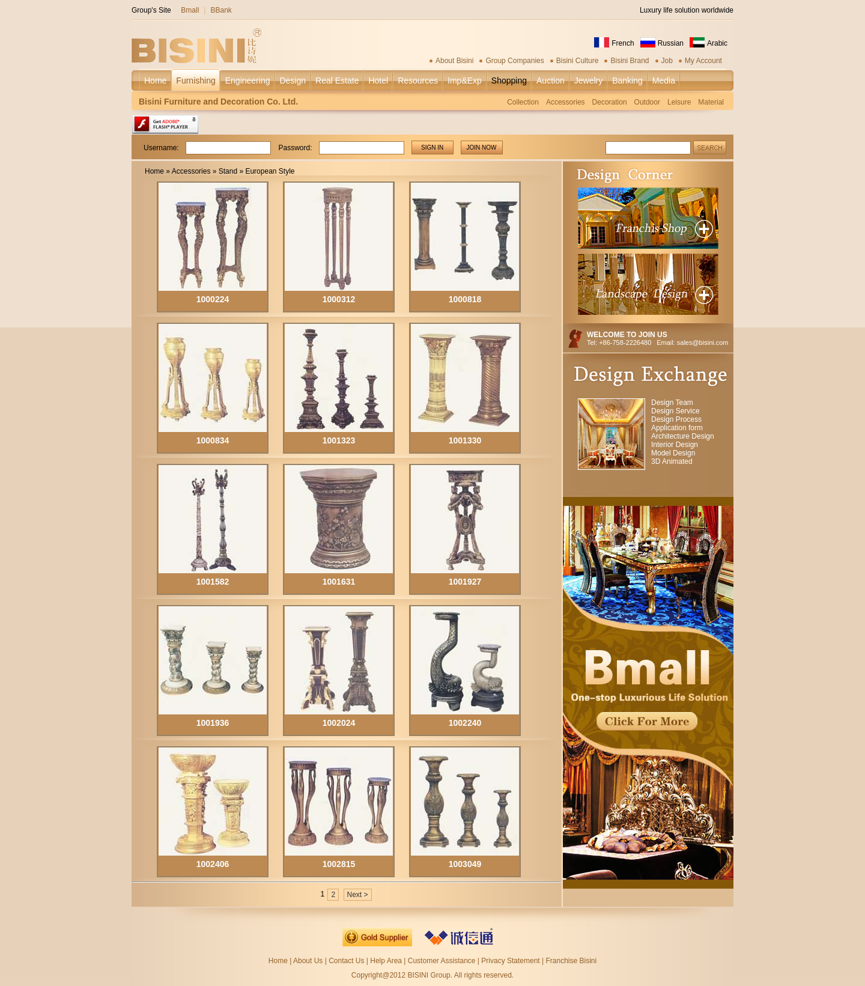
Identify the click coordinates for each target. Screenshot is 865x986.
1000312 (339, 299)
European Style (269, 171)
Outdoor (647, 102)
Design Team (672, 402)
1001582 (212, 581)
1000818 (465, 299)
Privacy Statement (510, 961)
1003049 (465, 864)
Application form (677, 428)
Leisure (679, 102)
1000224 (212, 299)
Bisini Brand (629, 60)
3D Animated (672, 461)
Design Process (676, 419)
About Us (308, 961)
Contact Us (346, 961)
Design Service (675, 411)
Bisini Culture (577, 60)
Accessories (565, 102)
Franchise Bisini (570, 961)
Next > (357, 894)
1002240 (465, 723)
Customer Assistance (442, 961)
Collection (523, 102)
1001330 (465, 440)
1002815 (339, 864)
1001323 (339, 440)
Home (154, 171)
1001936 (212, 723)
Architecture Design (682, 436)
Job (667, 60)
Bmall (190, 10)
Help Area (387, 961)
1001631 (339, 581)
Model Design (673, 453)
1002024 (339, 723)
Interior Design (674, 444)
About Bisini (454, 60)
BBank (220, 10)
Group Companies (514, 60)
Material (711, 102)
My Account (703, 60)
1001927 (465, 581)
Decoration (609, 102)
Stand (228, 171)
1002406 (212, 864)
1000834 (212, 440)
